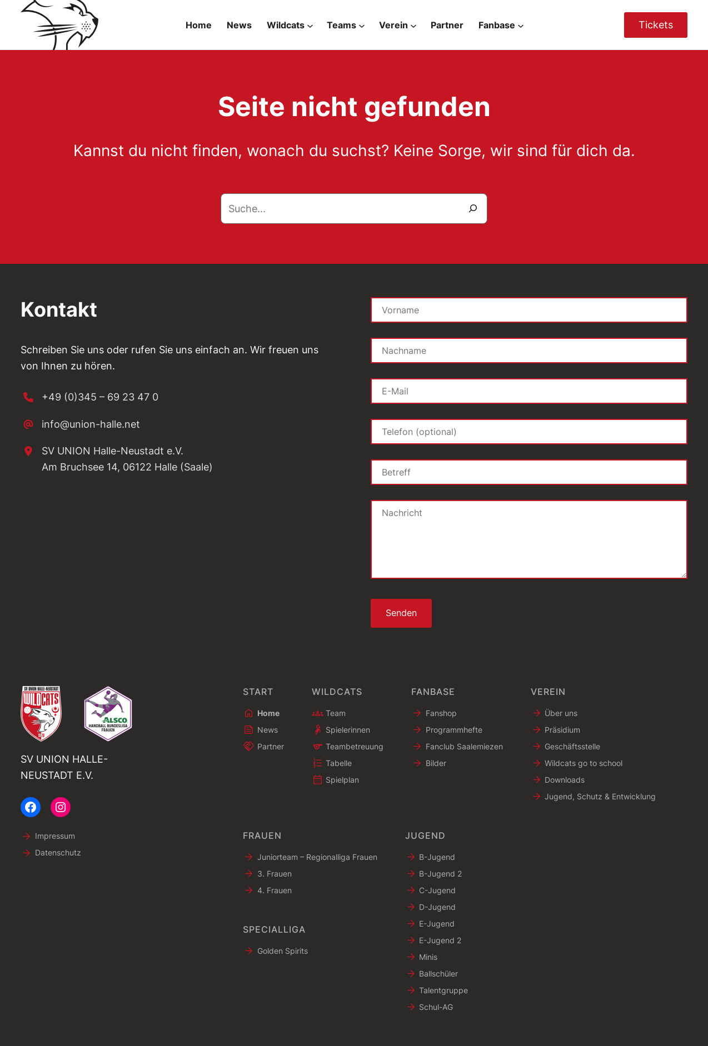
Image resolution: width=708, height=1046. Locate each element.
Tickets (656, 25)
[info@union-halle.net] (80, 425)
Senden (401, 613)
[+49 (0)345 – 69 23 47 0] (89, 397)
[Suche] (473, 208)
